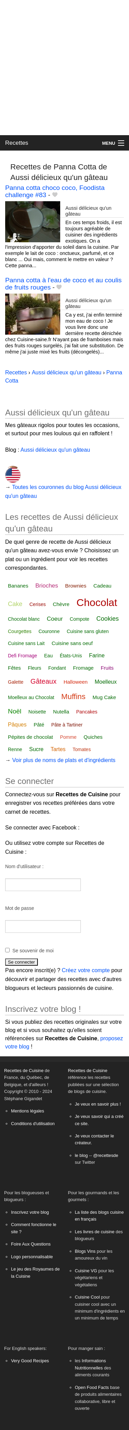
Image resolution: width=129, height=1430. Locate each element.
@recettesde (105, 1155)
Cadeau (102, 586)
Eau (48, 655)
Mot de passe (19, 908)
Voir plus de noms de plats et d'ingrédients (63, 760)
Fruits (107, 668)
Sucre (36, 749)
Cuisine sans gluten (88, 631)
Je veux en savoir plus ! (98, 1104)
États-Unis (71, 655)
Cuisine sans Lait (26, 643)
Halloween (76, 682)
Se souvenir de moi (33, 950)
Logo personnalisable (32, 1256)
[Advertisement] (64, 67)
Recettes (16, 143)
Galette (15, 682)
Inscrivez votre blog (30, 1212)
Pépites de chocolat (30, 737)
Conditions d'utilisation (33, 1123)
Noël (14, 711)
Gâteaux (44, 681)
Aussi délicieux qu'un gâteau (66, 372)
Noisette (37, 711)
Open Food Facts (92, 1387)
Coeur (55, 619)
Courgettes (19, 631)
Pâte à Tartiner (67, 724)
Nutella (61, 711)
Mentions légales (27, 1110)
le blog (81, 1155)
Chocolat (96, 602)
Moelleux (106, 682)
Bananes (18, 586)
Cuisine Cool (87, 1297)
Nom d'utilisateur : (24, 866)
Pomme (68, 737)
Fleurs (34, 668)
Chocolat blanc (24, 619)
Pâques (17, 724)
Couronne (49, 631)
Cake (15, 604)
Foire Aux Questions (31, 1244)
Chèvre (61, 604)
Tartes (58, 749)
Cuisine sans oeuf (72, 643)
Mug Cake (104, 697)
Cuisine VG (86, 1270)
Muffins (73, 696)
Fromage (83, 668)
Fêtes (14, 668)
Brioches (46, 585)
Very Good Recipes (30, 1360)
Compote (79, 619)
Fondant (57, 668)
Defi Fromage (22, 655)
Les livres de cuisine (95, 1231)
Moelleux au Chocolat (31, 697)
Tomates (82, 749)
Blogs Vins (85, 1251)
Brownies (75, 586)
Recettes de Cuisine (24, 1070)
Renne (15, 749)
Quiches (93, 737)
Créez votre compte (86, 970)
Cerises (37, 604)
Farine (97, 655)
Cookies (107, 618)
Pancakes (86, 711)
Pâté (39, 724)
